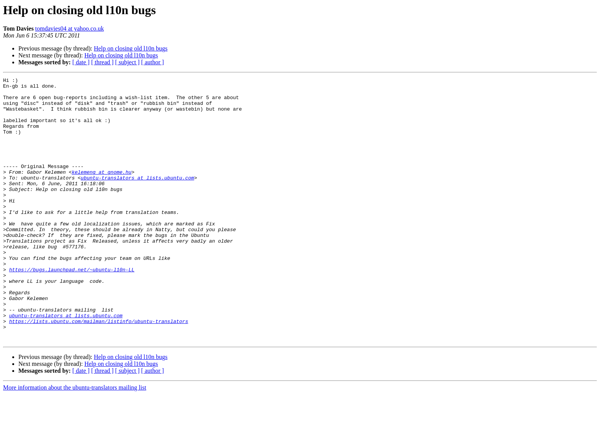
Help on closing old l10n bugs (130, 48)
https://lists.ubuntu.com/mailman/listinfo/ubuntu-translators (98, 370)
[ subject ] (127, 62)
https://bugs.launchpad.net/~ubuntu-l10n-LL (72, 308)
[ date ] (81, 62)
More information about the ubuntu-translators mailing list (74, 440)
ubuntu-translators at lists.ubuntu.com (137, 198)
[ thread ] (102, 62)
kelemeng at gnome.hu (101, 191)
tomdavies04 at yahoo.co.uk (69, 28)
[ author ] (152, 62)
